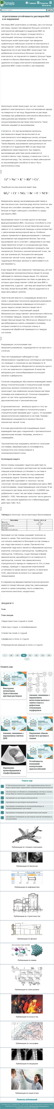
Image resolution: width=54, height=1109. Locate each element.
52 (36, 655)
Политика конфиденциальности (38, 1106)
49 (17, 655)
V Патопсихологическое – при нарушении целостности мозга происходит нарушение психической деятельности (29, 786)
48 (11, 655)
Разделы (44, 3)
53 (43, 655)
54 (49, 655)
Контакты (46, 5)
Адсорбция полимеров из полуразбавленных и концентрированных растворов (25, 807)
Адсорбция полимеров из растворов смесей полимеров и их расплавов (29, 818)
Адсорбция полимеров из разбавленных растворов (26, 812)
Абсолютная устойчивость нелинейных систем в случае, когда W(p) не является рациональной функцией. (29, 793)
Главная (32, 3)
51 (30, 655)
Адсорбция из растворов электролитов (21, 798)
